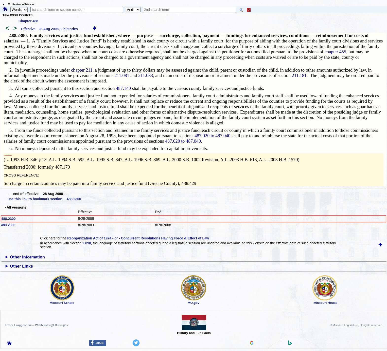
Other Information (27, 257)
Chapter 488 (28, 21)
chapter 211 (81, 70)
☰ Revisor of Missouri (20, 4)
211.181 (299, 75)
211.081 (121, 75)
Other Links (21, 266)
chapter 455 (335, 51)
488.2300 (8, 219)
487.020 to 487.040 (212, 135)
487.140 (123, 88)
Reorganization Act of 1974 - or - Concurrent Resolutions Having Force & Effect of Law (138, 238)
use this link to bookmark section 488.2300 (44, 199)
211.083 (145, 75)
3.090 (86, 243)
